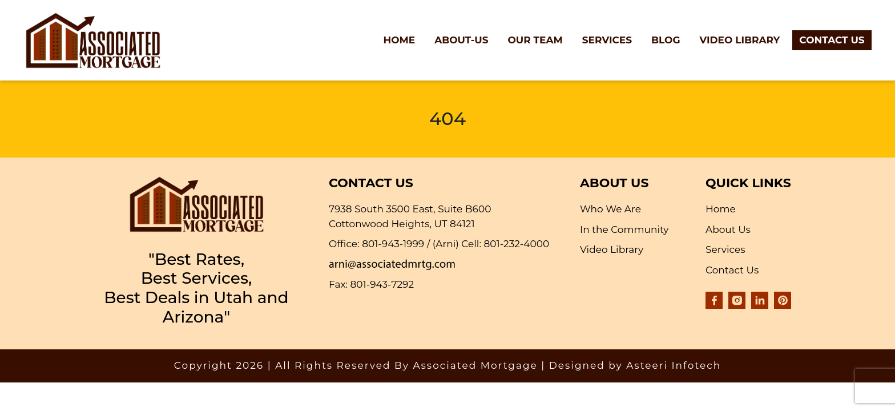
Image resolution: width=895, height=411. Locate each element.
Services (607, 40)
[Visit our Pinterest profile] (785, 300)
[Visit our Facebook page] (716, 300)
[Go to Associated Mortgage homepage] (93, 40)
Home (400, 40)
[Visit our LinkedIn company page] (762, 300)
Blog (665, 40)
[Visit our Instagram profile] (739, 300)
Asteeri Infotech (673, 365)
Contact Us (831, 40)
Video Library (740, 40)
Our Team (534, 40)
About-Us (461, 40)
